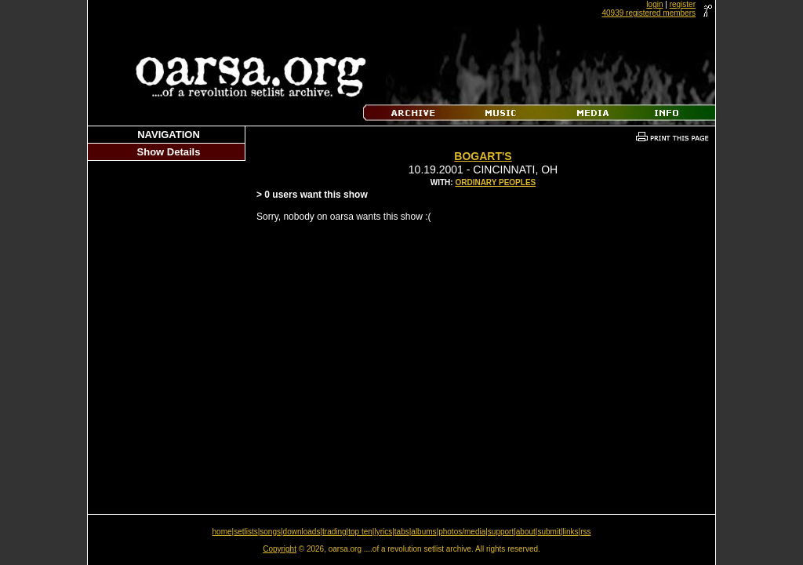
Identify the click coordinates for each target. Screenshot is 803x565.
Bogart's (482, 156)
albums (423, 531)
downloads (302, 531)
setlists (246, 531)
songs (270, 531)
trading (334, 531)
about (526, 531)
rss (585, 531)
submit (548, 531)
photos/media (461, 531)
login (654, 4)
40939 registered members (648, 13)
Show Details (169, 152)
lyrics (383, 531)
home (222, 531)
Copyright (279, 549)
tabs (401, 531)
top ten (360, 531)
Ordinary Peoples (495, 182)
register (683, 4)
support (501, 531)
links (571, 531)
